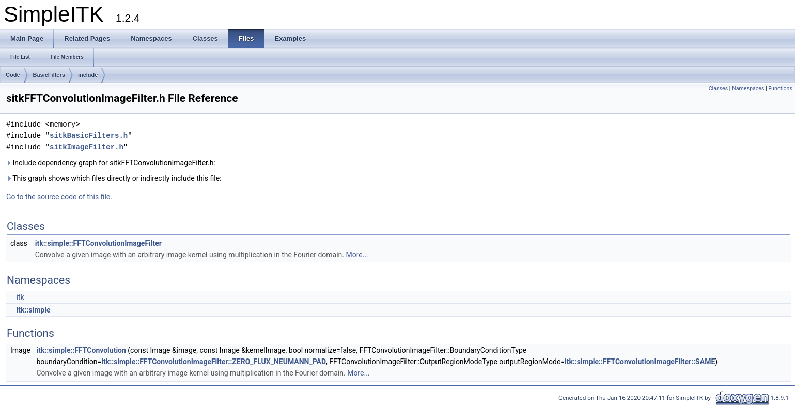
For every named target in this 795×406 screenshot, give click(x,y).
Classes (718, 88)
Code (13, 75)
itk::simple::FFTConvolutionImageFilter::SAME (640, 361)
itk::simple (33, 310)
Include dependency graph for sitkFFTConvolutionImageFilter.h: (110, 163)
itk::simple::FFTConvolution (81, 350)
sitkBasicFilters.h (89, 135)
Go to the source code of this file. (59, 197)
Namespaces (748, 88)
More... (357, 255)
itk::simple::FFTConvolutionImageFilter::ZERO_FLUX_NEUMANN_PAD (213, 361)
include (88, 75)
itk (20, 297)
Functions (780, 88)
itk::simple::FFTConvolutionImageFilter (98, 243)
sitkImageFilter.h (86, 147)
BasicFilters (49, 75)
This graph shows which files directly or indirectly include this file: (114, 178)
